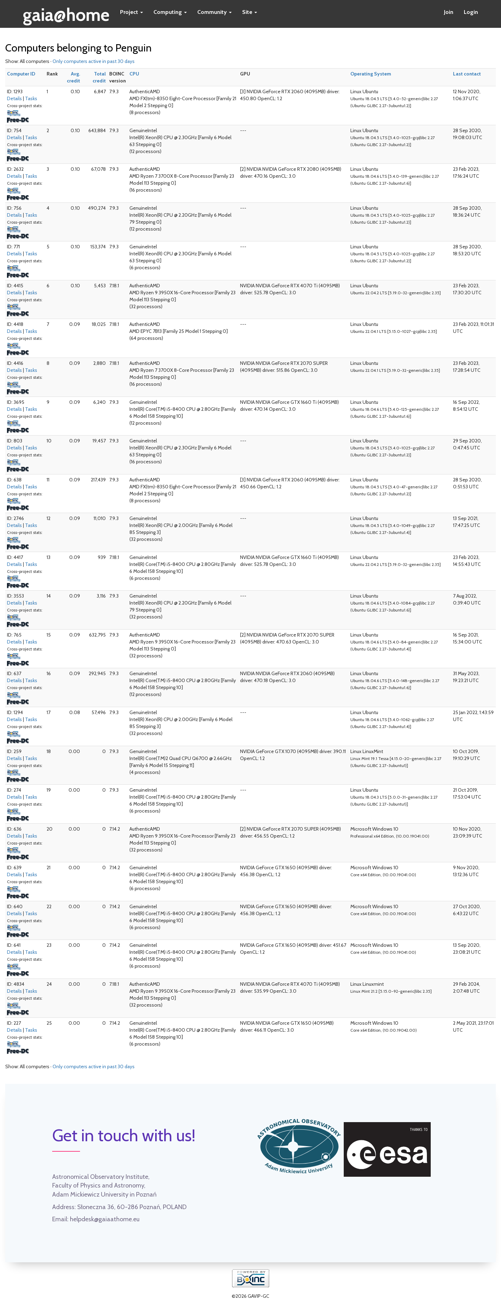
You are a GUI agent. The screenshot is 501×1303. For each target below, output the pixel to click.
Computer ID (21, 74)
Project (131, 12)
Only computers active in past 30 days (94, 61)
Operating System (370, 74)
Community (214, 12)
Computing (170, 12)
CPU (134, 74)
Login (471, 12)
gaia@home (66, 12)
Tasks (31, 98)
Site (249, 12)
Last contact (467, 74)
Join (448, 12)
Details (14, 98)
